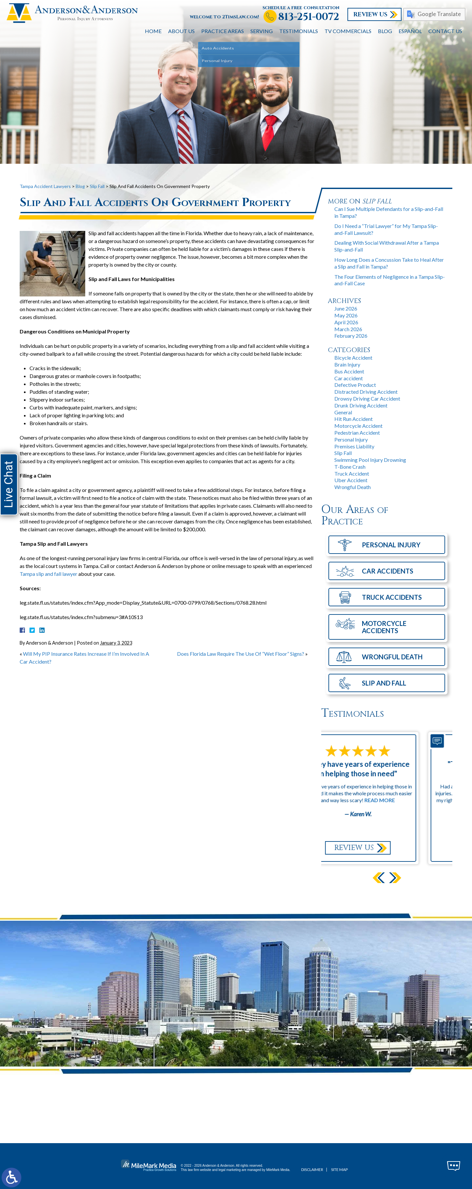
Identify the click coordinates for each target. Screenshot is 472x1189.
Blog (385, 31)
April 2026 (346, 322)
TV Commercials (347, 31)
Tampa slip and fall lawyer (48, 574)
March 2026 (348, 329)
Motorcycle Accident (358, 426)
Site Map (339, 1169)
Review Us (370, 14)
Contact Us (445, 31)
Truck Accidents (392, 597)
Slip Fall (97, 186)
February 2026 (350, 335)
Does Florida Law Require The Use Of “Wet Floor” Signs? (240, 654)
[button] (395, 877)
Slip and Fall (384, 683)
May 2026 (346, 315)
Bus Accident (349, 371)
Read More (408, 800)
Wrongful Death (352, 487)
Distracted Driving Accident (366, 391)
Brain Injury (347, 364)
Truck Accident (351, 473)
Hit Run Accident (353, 419)
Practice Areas (222, 31)
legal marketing (230, 1170)
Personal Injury (351, 439)
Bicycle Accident (353, 357)
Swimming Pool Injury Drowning (370, 460)
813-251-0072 (308, 17)
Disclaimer (312, 1169)
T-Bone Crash (349, 466)
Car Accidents (387, 571)
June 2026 (345, 308)
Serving (261, 31)
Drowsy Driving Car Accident (367, 398)
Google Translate (439, 13)
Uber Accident (350, 480)
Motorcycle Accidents (384, 626)
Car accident (348, 378)
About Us (181, 31)
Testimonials (298, 31)
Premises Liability (354, 446)
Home (153, 31)
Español (410, 31)
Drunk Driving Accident (360, 405)
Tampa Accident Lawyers (45, 186)
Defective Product (355, 385)
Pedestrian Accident (357, 432)
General (343, 412)
